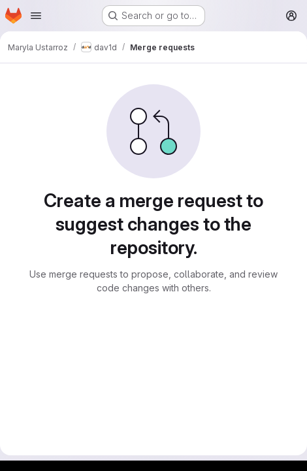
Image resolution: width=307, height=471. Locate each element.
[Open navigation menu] (35, 15)
